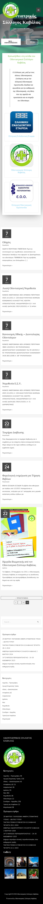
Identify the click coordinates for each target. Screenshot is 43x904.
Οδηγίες (6, 242)
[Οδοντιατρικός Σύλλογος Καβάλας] (10, 10)
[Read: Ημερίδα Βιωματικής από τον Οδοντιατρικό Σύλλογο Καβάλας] (18, 532)
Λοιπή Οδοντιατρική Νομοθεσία (19, 288)
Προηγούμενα (21, 598)
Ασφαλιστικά (6, 696)
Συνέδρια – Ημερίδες (9, 712)
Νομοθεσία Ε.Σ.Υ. (11, 383)
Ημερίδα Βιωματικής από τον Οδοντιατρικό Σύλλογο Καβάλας (19, 563)
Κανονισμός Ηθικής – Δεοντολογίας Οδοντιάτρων (21, 335)
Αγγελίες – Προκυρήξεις (10, 683)
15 (23, 602)
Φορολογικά (5, 435)
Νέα (3, 702)
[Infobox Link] (21, 127)
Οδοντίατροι (6, 709)
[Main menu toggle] (38, 10)
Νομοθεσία (5, 245)
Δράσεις (4, 568)
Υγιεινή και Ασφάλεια (9, 715)
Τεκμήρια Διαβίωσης (13, 432)
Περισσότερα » (7, 265)
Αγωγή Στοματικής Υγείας (10, 686)
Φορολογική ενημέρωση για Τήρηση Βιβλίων (21, 477)
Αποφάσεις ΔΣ (7, 693)
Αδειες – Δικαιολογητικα (9, 689)
